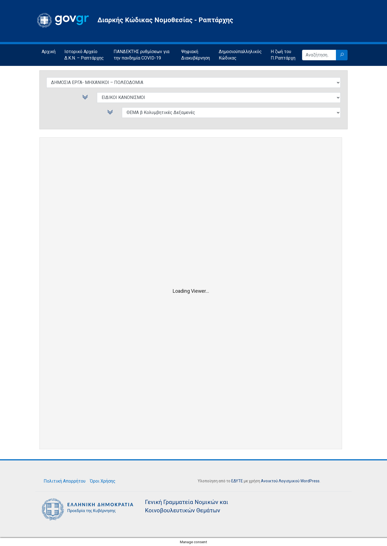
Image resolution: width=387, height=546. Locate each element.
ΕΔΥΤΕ (237, 481)
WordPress (310, 481)
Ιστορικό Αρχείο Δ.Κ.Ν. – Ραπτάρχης (84, 55)
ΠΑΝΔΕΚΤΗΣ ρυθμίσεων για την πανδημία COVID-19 (141, 55)
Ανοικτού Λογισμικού (280, 481)
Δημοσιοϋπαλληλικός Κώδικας (240, 55)
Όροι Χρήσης (102, 481)
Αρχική (49, 51)
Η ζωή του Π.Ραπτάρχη (283, 55)
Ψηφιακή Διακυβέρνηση (195, 55)
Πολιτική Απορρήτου (65, 481)
